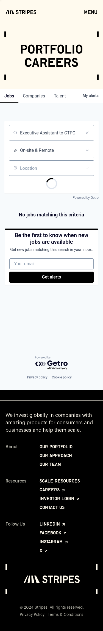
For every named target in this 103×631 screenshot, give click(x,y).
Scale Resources (60, 481)
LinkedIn (53, 524)
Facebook (53, 532)
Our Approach (56, 455)
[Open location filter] (87, 168)
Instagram (54, 541)
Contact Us (52, 507)
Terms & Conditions (65, 615)
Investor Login (60, 498)
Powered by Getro (86, 198)
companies (34, 96)
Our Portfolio (56, 446)
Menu (91, 12)
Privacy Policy (32, 615)
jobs (9, 96)
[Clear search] (87, 133)
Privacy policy (37, 377)
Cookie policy (62, 377)
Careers (53, 489)
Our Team (50, 464)
